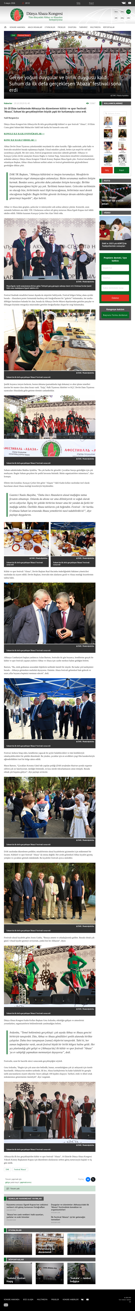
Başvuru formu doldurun (115, 315)
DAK (13, 35)
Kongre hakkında (17, 27)
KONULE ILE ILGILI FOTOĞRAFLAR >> (24, 134)
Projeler (61, 27)
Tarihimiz (83, 27)
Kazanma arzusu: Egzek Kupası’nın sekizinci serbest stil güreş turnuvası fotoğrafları (27, 1205)
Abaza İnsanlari (35, 27)
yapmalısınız (25, 1182)
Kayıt (91, 3)
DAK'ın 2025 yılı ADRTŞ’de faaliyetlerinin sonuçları (114, 244)
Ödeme (115, 297)
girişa (7, 1182)
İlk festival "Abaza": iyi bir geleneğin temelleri (68, 1218)
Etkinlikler (50, 27)
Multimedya (95, 27)
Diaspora (72, 27)
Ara (128, 18)
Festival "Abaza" (24, 35)
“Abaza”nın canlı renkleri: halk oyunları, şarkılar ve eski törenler (25, 1215)
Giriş (78, 3)
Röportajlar (108, 27)
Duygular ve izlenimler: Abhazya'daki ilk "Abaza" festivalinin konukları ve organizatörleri (70, 1207)
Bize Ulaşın (28, 1299)
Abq (122, 18)
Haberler (8, 103)
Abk (116, 18)
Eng (122, 12)
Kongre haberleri (71, 1299)
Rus (116, 12)
